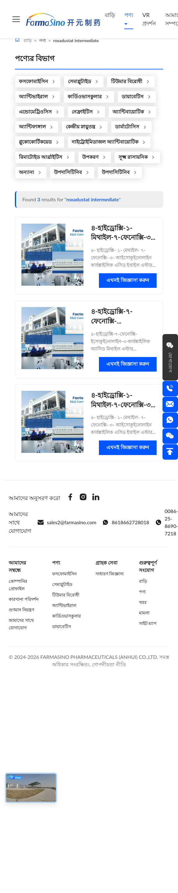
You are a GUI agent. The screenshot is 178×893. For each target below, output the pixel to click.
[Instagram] (83, 498)
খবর (143, 602)
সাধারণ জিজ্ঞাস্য (110, 573)
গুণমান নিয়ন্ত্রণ (21, 609)
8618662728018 (125, 522)
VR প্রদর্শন (149, 19)
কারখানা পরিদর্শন (23, 599)
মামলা (144, 612)
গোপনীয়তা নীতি (109, 664)
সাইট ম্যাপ (148, 623)
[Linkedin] (96, 498)
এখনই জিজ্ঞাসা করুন (127, 280)
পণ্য (128, 14)
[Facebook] (70, 498)
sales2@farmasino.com (67, 522)
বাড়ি (110, 14)
